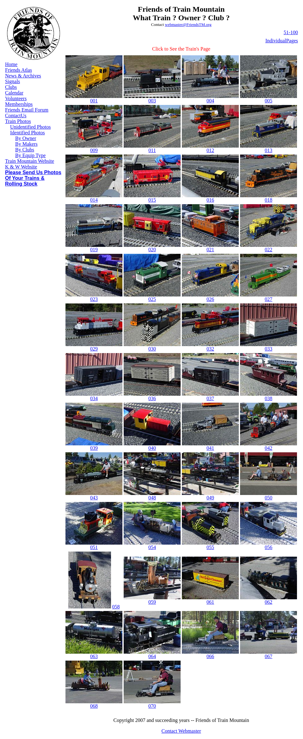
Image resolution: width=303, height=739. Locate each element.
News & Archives (23, 75)
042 (268, 448)
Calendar (14, 92)
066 (210, 656)
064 (152, 656)
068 (94, 706)
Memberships (19, 104)
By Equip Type (30, 155)
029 (94, 348)
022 (268, 249)
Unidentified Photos (30, 127)
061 (210, 602)
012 (210, 150)
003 (152, 100)
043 (94, 497)
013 (268, 150)
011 (152, 150)
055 (210, 547)
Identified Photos (27, 132)
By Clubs (24, 149)
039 (94, 448)
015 (152, 200)
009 (94, 150)
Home (11, 64)
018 (268, 200)
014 (94, 200)
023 (94, 299)
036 (152, 398)
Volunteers (16, 98)
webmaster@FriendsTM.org (188, 24)
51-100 (291, 32)
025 (152, 299)
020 (152, 249)
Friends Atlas (18, 70)
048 (152, 497)
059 (152, 602)
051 (94, 547)
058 (116, 606)
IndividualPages (281, 40)
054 (152, 547)
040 (152, 448)
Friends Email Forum (26, 110)
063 (94, 656)
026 (210, 299)
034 (94, 398)
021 (210, 249)
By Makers (26, 144)
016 (210, 200)
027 (268, 299)
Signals (12, 81)
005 (268, 100)
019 (94, 249)
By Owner (25, 138)
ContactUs (16, 115)
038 (268, 398)
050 (268, 497)
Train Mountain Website (29, 161)
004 (210, 100)
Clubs (11, 87)
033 (268, 348)
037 (210, 398)
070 (152, 706)
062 (268, 602)
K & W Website (21, 166)
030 (152, 348)
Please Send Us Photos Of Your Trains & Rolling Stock (33, 178)
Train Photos (18, 121)
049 (210, 497)
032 (210, 348)
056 (268, 547)
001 (94, 100)
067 (268, 656)
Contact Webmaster (181, 731)
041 (210, 448)
